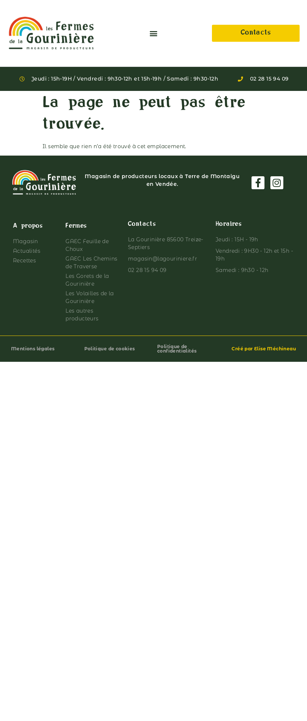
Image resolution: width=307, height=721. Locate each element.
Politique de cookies (109, 348)
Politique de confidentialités (176, 349)
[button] (153, 33)
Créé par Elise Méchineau (264, 348)
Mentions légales (32, 348)
